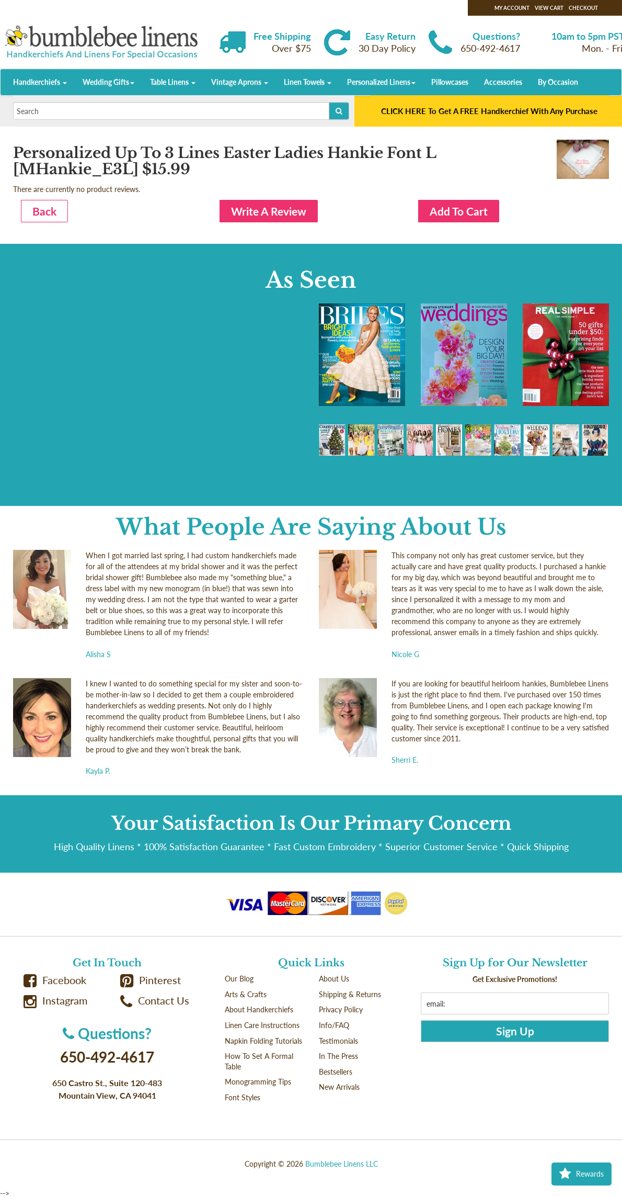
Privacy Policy (341, 1009)
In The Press (338, 1056)
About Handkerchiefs (259, 1009)
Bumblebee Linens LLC (341, 1163)
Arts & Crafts (246, 994)
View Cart (549, 8)
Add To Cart (459, 211)
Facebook (55, 980)
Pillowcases (449, 81)
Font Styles (242, 1097)
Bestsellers (335, 1071)
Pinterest (150, 980)
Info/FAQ (334, 1025)
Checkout (583, 8)
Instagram (55, 1001)
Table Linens (172, 81)
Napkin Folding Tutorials (263, 1040)
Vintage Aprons (239, 81)
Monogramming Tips (258, 1081)
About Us (334, 978)
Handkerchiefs (40, 81)
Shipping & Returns (350, 994)
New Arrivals (339, 1086)
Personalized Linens (381, 81)
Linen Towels (307, 81)
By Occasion (558, 81)
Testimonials (338, 1040)
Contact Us (154, 1001)
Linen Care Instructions (262, 1025)
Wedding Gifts (108, 81)
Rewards (581, 1174)
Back (44, 211)
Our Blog (239, 978)
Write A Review (268, 211)
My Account (511, 8)
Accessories (503, 81)
